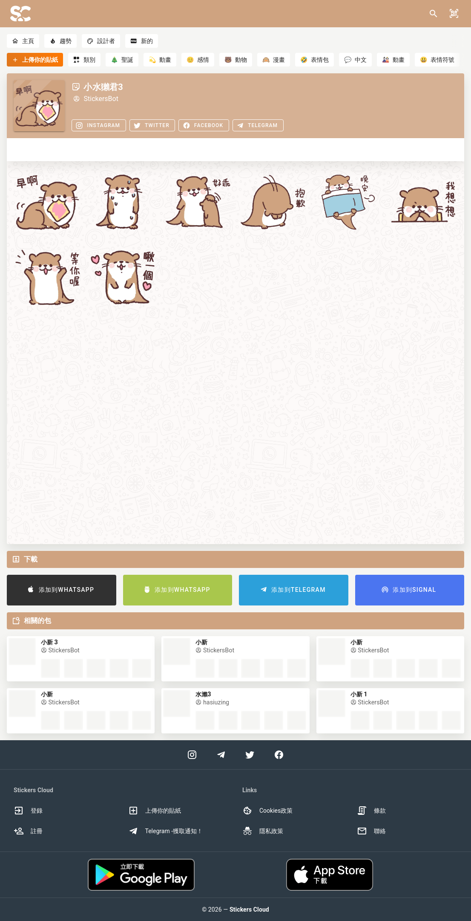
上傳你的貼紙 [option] (154, 810)
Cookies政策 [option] (267, 810)
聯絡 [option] (371, 831)
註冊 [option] (28, 831)
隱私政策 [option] (262, 831)
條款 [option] (371, 810)
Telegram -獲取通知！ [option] (165, 831)
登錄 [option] (28, 810)
